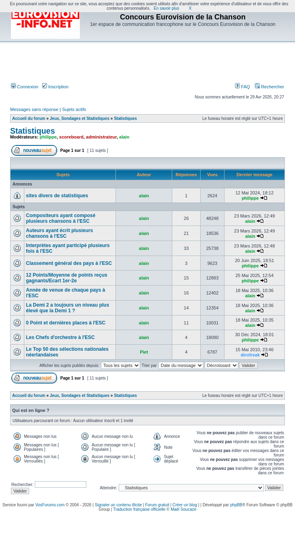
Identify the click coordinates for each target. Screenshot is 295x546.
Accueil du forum (28, 118)
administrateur (101, 136)
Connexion (24, 86)
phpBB (236, 505)
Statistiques (125, 118)
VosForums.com (49, 505)
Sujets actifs (74, 109)
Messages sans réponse (34, 109)
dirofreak (250, 354)
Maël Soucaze (183, 509)
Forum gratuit (157, 505)
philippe (48, 136)
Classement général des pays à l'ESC (69, 263)
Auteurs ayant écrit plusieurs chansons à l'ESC (59, 233)
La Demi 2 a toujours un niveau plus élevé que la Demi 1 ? (67, 308)
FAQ (242, 86)
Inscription (55, 86)
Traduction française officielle (139, 509)
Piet (144, 352)
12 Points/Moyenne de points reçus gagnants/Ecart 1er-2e (66, 278)
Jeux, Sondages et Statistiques (79, 118)
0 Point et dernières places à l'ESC (65, 323)
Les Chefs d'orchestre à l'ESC (60, 337)
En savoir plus (166, 8)
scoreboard (71, 136)
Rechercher (269, 86)
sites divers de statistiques (57, 195)
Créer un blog (185, 505)
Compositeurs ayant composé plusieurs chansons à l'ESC (60, 218)
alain (124, 136)
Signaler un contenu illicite (118, 505)
